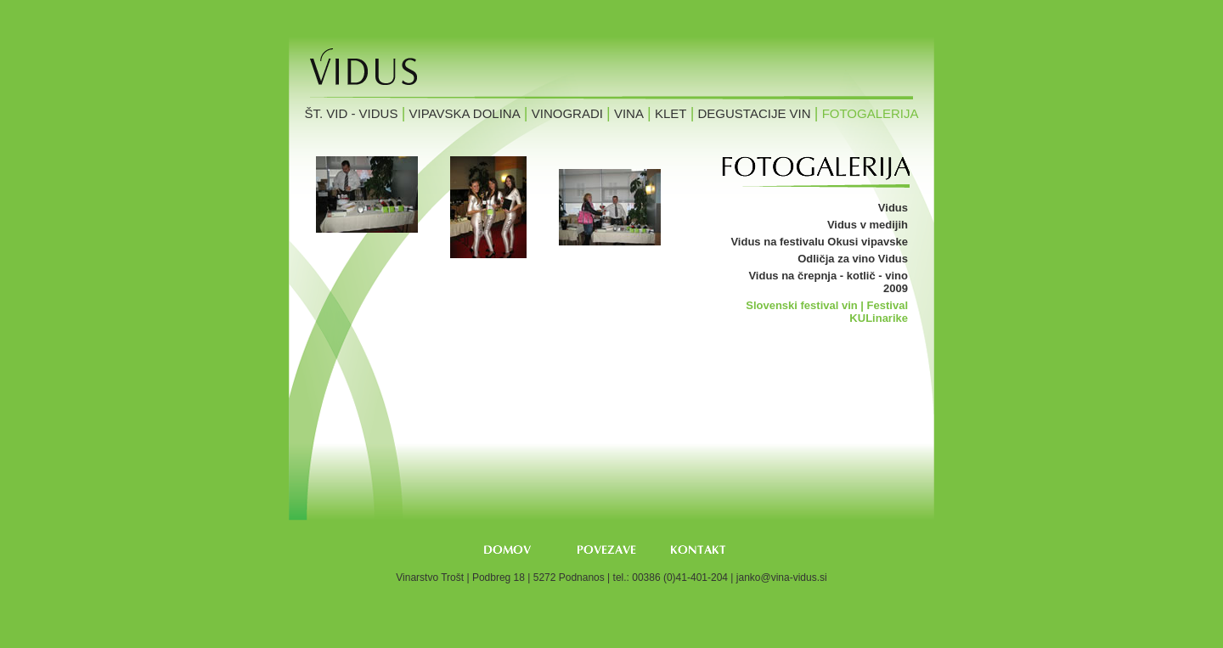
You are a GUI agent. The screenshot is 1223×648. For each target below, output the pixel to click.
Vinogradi (567, 113)
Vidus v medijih (867, 224)
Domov (507, 550)
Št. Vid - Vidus (350, 113)
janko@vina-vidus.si (781, 577)
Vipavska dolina (465, 113)
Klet (671, 113)
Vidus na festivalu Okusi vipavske (819, 241)
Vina (629, 113)
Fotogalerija (870, 113)
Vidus (893, 207)
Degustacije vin (754, 113)
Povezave (607, 550)
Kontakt (700, 550)
